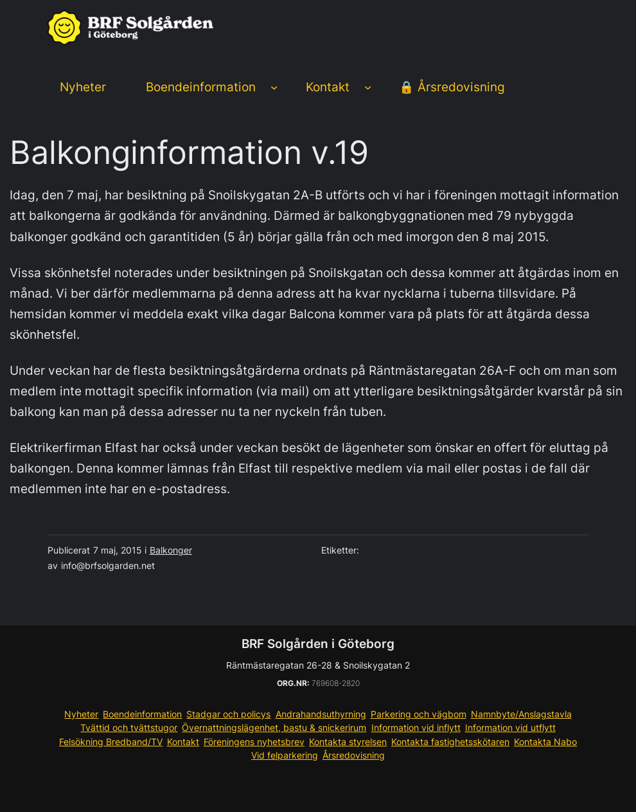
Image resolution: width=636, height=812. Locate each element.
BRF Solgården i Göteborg (318, 643)
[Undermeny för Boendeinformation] (274, 87)
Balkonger (171, 550)
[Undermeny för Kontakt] (367, 87)
